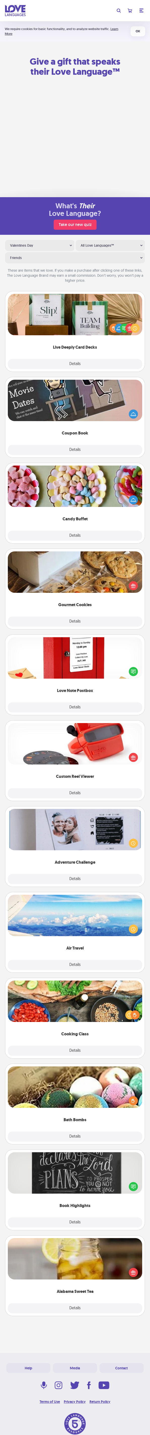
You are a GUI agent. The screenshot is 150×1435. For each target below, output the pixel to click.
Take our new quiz (75, 224)
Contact (121, 1368)
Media (75, 1368)
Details (75, 364)
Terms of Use (50, 1401)
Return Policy (99, 1401)
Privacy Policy (75, 1401)
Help (28, 1368)
